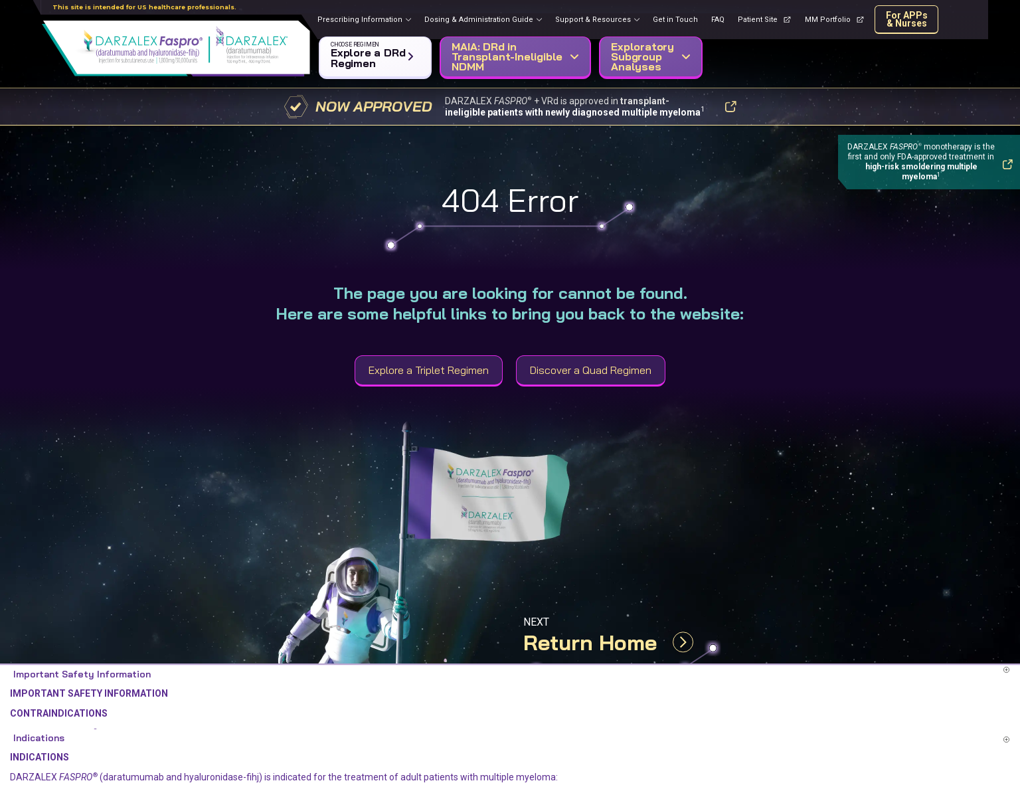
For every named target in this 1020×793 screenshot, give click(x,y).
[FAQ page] (717, 20)
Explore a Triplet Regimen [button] (429, 370)
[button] (372, 54)
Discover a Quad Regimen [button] (590, 370)
